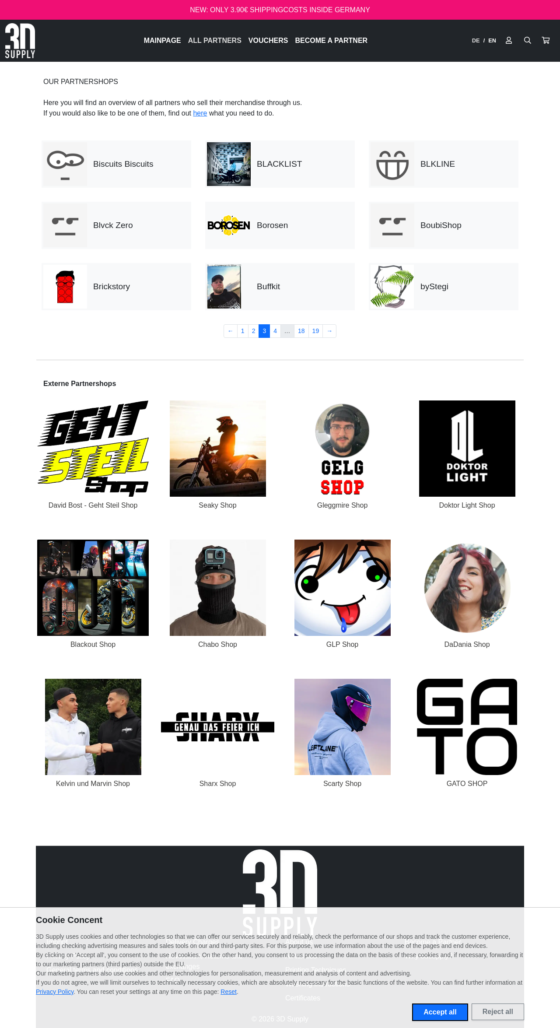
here (200, 113)
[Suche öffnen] (527, 41)
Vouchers (268, 40)
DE (476, 40)
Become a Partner (331, 40)
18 (301, 330)
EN (492, 40)
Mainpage (162, 40)
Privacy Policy (55, 991)
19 (315, 330)
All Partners (215, 40)
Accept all (440, 1012)
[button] (545, 41)
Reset (228, 991)
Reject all (498, 1011)
